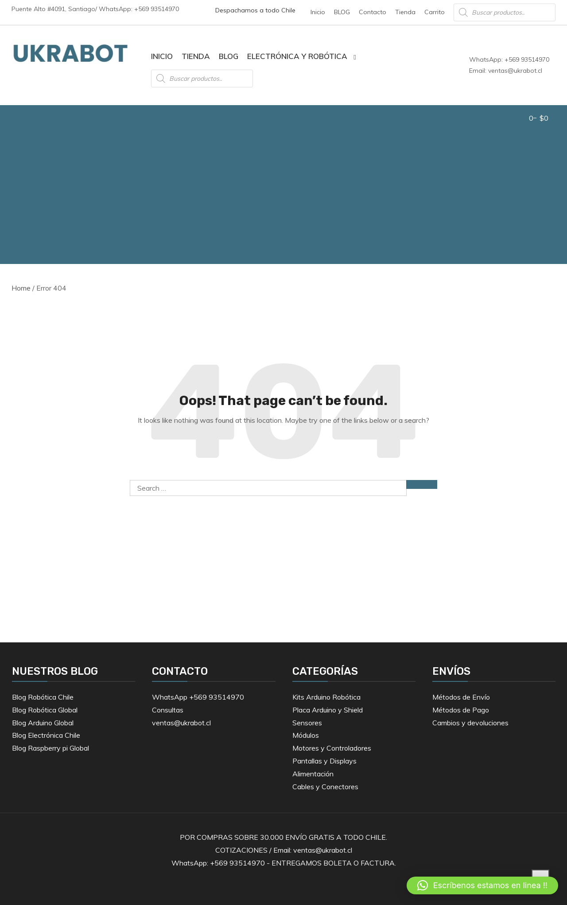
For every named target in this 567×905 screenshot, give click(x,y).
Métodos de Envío (461, 697)
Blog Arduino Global (43, 722)
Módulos (305, 735)
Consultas (167, 709)
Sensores (307, 722)
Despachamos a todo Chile (255, 10)
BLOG (342, 12)
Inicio (318, 12)
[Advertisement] (283, 197)
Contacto (372, 12)
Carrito (434, 12)
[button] (482, 885)
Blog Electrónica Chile (46, 735)
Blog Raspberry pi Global (50, 748)
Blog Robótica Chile (43, 697)
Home (21, 287)
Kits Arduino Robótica (326, 697)
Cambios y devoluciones (470, 722)
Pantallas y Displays (324, 760)
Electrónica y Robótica (297, 56)
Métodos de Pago (460, 709)
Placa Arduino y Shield (327, 709)
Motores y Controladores (331, 748)
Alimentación (313, 773)
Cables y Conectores (325, 786)
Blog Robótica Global (45, 709)
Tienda (405, 12)
